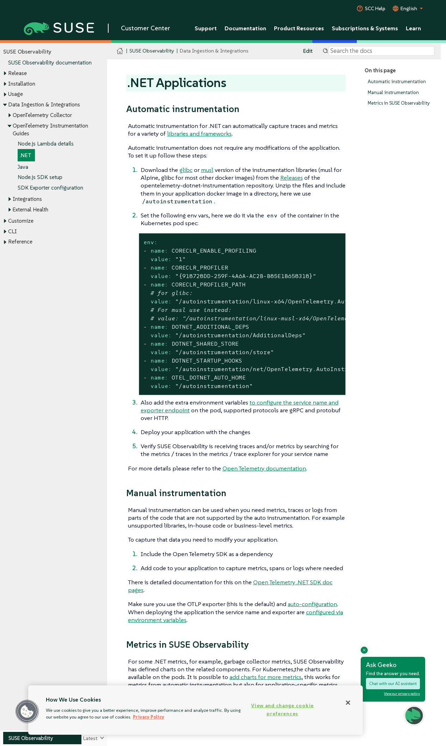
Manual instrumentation (393, 92)
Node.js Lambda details (46, 144)
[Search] (381, 51)
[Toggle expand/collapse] (5, 73)
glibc (186, 170)
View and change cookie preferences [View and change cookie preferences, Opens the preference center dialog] (282, 709)
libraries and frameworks (199, 133)
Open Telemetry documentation (264, 468)
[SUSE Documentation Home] (120, 51)
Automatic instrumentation (397, 82)
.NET (25, 155)
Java (23, 167)
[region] (195, 710)
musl (207, 170)
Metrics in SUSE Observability (399, 103)
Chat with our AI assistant (393, 683)
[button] (27, 711)
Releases (291, 177)
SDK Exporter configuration (50, 188)
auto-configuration (312, 604)
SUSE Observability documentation (50, 63)
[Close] (348, 702)
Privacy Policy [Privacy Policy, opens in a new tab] (148, 717)
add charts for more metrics (265, 677)
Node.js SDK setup (40, 177)
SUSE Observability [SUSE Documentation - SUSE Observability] (151, 51)
